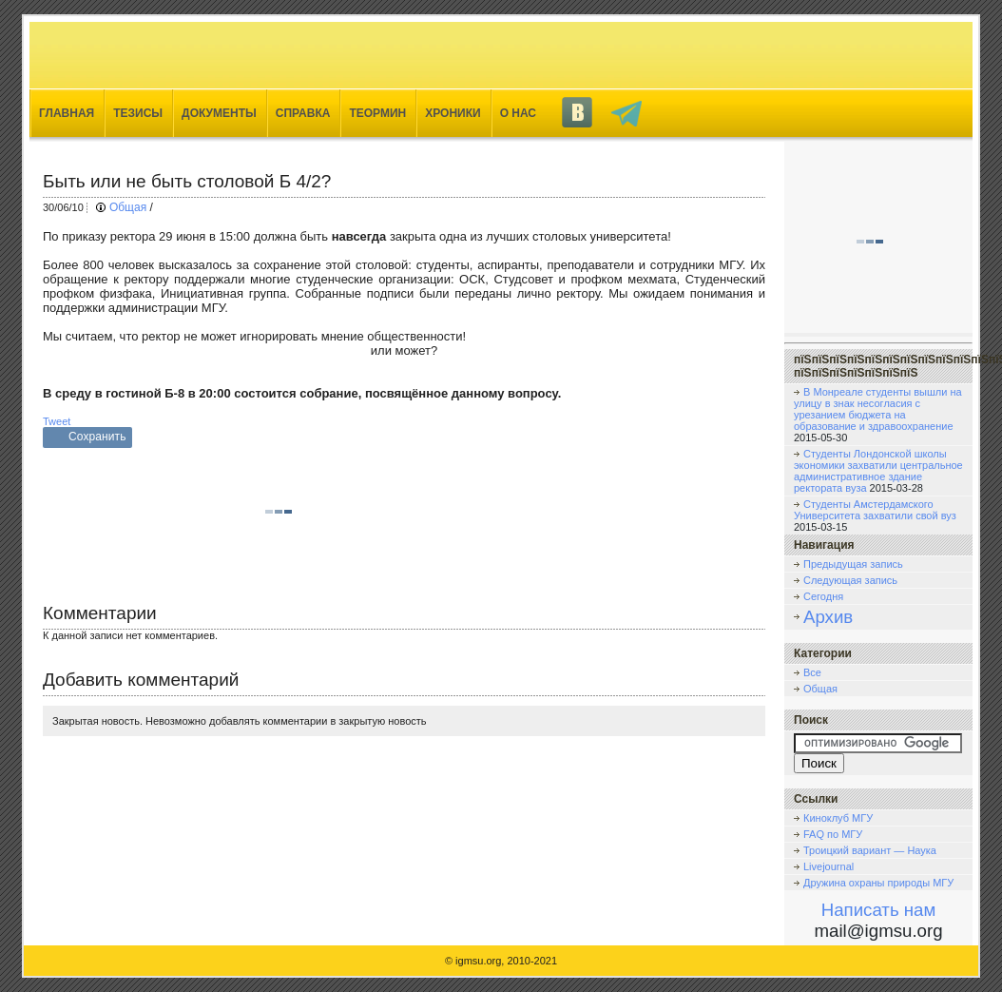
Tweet (56, 421)
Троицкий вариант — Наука (869, 850)
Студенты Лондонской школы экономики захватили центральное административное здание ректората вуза (878, 471)
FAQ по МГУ (832, 834)
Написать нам (878, 910)
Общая (127, 207)
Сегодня (823, 596)
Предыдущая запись (853, 564)
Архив (828, 617)
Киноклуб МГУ (838, 818)
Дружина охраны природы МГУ (878, 882)
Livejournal (828, 866)
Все (812, 672)
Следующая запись (850, 580)
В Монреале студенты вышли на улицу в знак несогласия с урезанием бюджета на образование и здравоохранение (878, 409)
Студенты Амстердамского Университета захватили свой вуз (875, 509)
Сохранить (97, 436)
